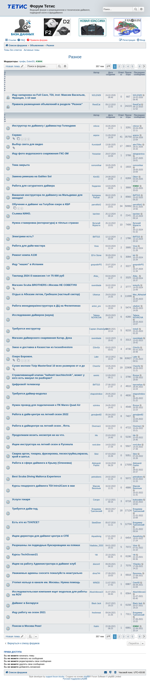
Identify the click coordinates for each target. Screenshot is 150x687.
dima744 (96, 573)
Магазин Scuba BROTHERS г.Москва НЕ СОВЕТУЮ (44, 284)
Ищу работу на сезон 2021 (29, 612)
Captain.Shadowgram (98, 329)
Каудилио (96, 186)
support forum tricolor (55, 677)
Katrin (96, 626)
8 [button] (139, 66)
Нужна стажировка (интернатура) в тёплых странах (45, 222)
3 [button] (123, 66)
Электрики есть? (23, 236)
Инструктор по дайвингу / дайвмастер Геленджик (44, 125)
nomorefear (96, 165)
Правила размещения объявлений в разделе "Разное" (47, 104)
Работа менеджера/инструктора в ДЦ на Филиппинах (46, 305)
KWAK (39, 61)
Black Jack (96, 603)
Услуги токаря (21, 499)
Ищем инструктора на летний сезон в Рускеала (42, 444)
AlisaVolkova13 (96, 592)
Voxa (96, 246)
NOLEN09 (96, 95)
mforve (96, 126)
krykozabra (137, 500)
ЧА (96, 555)
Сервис (17, 134)
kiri (134, 255)
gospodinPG (96, 265)
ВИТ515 (136, 195)
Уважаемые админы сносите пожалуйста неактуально (47, 573)
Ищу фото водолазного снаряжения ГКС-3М (40, 153)
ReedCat (96, 104)
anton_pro (96, 306)
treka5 (135, 329)
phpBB (87, 677)
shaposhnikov (96, 394)
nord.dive (96, 445)
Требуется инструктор (26, 328)
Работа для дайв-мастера (28, 245)
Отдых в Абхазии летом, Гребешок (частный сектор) (46, 294)
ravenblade (96, 285)
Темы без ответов (13, 50)
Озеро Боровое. (22, 356)
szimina (96, 405)
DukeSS (31, 61)
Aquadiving (96, 536)
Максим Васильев (96, 487)
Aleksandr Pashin (96, 464)
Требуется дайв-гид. (25, 508)
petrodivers (96, 477)
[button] (108, 66)
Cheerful (96, 366)
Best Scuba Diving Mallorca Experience (36, 476)
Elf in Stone (96, 255)
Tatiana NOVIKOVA (96, 316)
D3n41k (96, 347)
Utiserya (96, 295)
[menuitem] (21, 40)
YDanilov (137, 564)
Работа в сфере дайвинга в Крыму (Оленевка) (42, 462)
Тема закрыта (21, 164)
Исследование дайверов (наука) (33, 314)
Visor (135, 545)
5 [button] (132, 66)
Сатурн (96, 500)
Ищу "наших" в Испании (27, 264)
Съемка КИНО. (21, 213)
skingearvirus (138, 154)
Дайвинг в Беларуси (25, 603)
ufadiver (136, 306)
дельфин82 (96, 415)
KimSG (96, 177)
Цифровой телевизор (26, 384)
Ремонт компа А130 (24, 254)
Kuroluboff (96, 145)
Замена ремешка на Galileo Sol (32, 176)
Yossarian (96, 154)
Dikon (135, 177)
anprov (96, 135)
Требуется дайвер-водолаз (29, 393)
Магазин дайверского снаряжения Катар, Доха (42, 337)
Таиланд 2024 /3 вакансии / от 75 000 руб (38, 275)
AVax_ (96, 276)
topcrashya (137, 385)
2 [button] (119, 66)
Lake (96, 357)
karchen (96, 214)
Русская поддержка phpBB (75, 679)
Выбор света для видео (27, 144)
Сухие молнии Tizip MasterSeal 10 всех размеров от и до (48, 365)
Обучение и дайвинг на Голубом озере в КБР (41, 204)
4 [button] (128, 66)
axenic (96, 375)
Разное (74, 57)
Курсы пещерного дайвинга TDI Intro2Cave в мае (43, 485)
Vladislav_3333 (96, 545)
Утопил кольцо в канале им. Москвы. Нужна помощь (46, 582)
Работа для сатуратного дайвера (33, 185)
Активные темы (31, 50)
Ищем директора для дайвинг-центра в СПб (40, 535)
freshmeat (96, 613)
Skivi (96, 454)
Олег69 (136, 583)
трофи (22, 61)
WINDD (96, 583)
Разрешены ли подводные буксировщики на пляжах (46, 545)
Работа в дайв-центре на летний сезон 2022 (40, 414)
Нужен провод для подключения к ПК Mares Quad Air (46, 405)
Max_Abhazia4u (140, 295)
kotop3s (136, 285)
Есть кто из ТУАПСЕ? (25, 522)
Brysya (136, 375)
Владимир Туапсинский (96, 510)
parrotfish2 (96, 205)
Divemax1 (96, 426)
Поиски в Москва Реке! (27, 625)
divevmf (96, 564)
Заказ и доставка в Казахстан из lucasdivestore (42, 347)
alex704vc (137, 145)
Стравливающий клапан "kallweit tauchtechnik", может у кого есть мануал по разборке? (48, 376)
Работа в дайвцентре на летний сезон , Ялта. (41, 425)
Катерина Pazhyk (96, 196)
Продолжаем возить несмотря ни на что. (38, 435)
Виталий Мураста (96, 224)
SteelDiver (96, 523)
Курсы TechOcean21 (25, 554)
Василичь (137, 573)
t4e (96, 435)
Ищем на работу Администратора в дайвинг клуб (44, 563)
